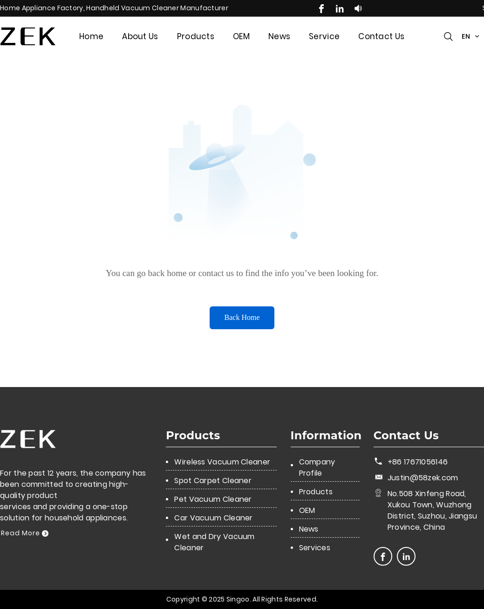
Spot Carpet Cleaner (213, 480)
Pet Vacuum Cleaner (213, 499)
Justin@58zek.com (423, 477)
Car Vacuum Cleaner (213, 517)
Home (91, 36)
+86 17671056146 (418, 462)
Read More (24, 533)
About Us (140, 36)
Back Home (242, 317)
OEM (241, 36)
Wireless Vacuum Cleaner (222, 462)
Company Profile (317, 467)
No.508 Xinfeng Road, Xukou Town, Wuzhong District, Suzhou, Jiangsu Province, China (432, 510)
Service (324, 36)
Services (314, 547)
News (279, 36)
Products (195, 36)
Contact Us (381, 36)
